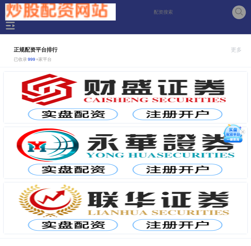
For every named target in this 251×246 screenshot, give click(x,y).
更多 (239, 50)
